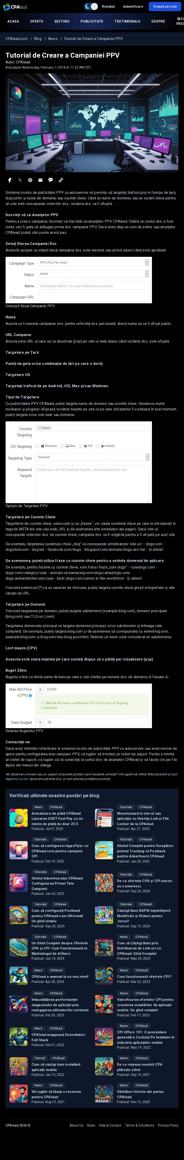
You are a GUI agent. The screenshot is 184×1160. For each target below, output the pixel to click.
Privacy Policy (168, 1125)
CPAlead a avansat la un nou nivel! (60, 977)
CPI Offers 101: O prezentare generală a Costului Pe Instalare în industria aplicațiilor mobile (146, 1037)
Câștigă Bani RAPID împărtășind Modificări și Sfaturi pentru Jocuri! (143, 916)
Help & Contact (110, 1125)
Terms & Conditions (139, 1125)
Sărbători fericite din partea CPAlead (140, 1094)
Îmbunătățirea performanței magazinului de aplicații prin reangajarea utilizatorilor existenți (60, 1005)
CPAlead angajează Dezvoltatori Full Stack (58, 1037)
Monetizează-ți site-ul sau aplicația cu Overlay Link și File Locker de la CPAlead (143, 818)
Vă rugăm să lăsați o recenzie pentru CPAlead (56, 1094)
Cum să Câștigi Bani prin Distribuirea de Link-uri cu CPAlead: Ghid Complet (139, 948)
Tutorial (39, 1058)
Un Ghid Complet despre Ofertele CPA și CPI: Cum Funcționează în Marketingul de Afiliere (60, 948)
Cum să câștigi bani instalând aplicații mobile (56, 1067)
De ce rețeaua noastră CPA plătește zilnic (139, 1067)
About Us (76, 1125)
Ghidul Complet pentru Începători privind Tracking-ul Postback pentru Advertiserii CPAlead (145, 851)
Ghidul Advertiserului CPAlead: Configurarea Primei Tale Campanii (58, 883)
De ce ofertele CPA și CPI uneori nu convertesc (144, 883)
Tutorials (126, 807)
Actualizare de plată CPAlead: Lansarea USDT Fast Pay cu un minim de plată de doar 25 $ (57, 818)
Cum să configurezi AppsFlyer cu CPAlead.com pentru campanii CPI (60, 851)
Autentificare (133, 6)
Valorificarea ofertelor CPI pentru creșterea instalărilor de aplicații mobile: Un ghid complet (145, 1005)
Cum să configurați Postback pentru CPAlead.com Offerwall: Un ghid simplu (58, 916)
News (38, 807)
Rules (91, 1125)
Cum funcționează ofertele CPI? (144, 977)
